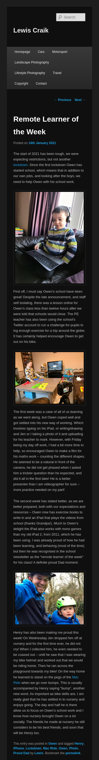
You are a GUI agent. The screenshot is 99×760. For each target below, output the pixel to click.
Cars (41, 52)
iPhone (18, 748)
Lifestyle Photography (30, 73)
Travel (57, 73)
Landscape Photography (32, 62)
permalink (73, 753)
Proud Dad (21, 753)
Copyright (21, 83)
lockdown (20, 165)
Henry (79, 743)
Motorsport (59, 52)
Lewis (39, 753)
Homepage (22, 52)
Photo (73, 748)
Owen (52, 743)
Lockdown (33, 748)
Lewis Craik (31, 30)
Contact (41, 83)
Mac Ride (50, 748)
